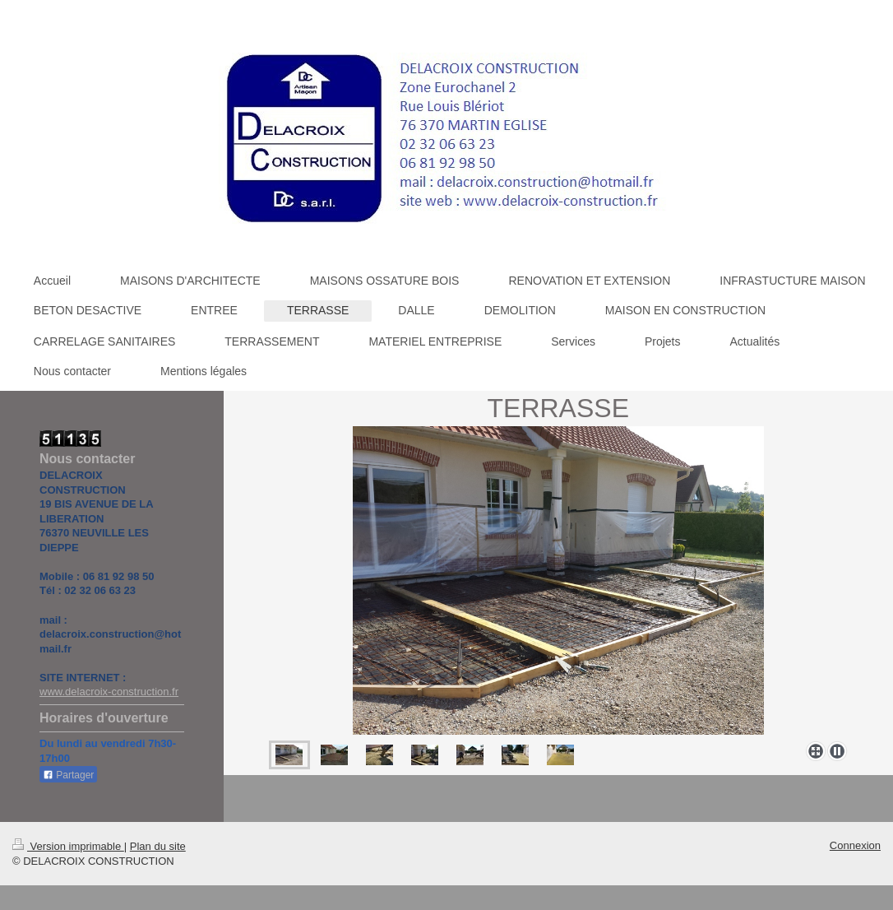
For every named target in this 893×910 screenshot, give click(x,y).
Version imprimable (68, 846)
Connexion (855, 845)
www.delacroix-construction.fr (108, 691)
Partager (68, 775)
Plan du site (158, 846)
